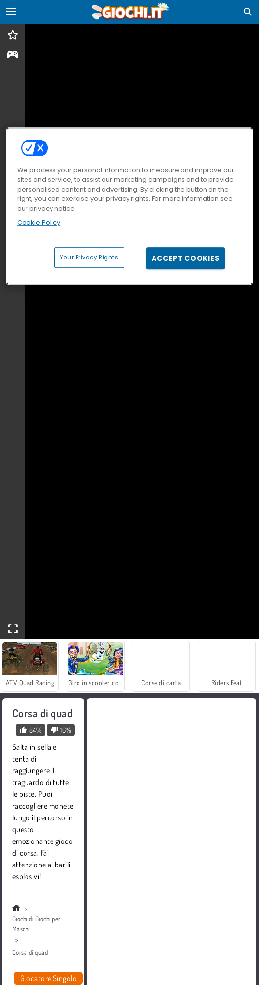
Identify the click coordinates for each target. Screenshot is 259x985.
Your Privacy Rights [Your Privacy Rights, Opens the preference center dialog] (89, 257)
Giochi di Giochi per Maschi (36, 924)
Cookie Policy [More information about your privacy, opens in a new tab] (38, 222)
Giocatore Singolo (48, 978)
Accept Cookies (185, 258)
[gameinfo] (12, 56)
